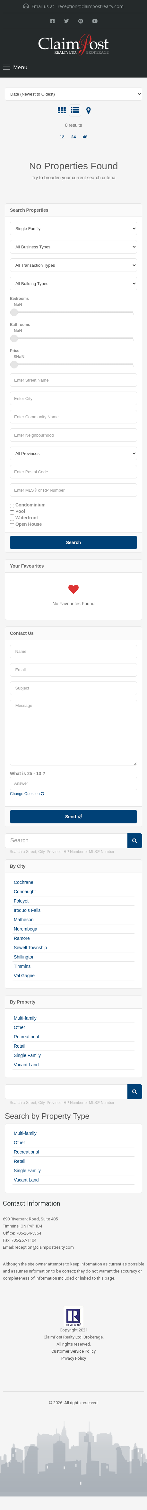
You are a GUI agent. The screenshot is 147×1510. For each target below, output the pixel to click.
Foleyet (21, 900)
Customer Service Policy (73, 1351)
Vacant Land (26, 1064)
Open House (26, 524)
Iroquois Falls (27, 910)
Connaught (25, 891)
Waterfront (24, 518)
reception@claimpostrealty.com (91, 6)
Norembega (25, 928)
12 (62, 136)
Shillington (24, 956)
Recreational (26, 1036)
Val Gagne (24, 975)
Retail (19, 1046)
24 (73, 136)
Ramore (22, 938)
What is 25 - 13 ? (27, 773)
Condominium (28, 505)
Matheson (23, 919)
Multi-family (25, 1018)
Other (19, 1027)
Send (73, 816)
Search (73, 542)
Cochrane (23, 882)
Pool (17, 511)
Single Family (27, 1055)
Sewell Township (30, 947)
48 (85, 136)
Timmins (22, 966)
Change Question (27, 794)
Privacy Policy (73, 1358)
